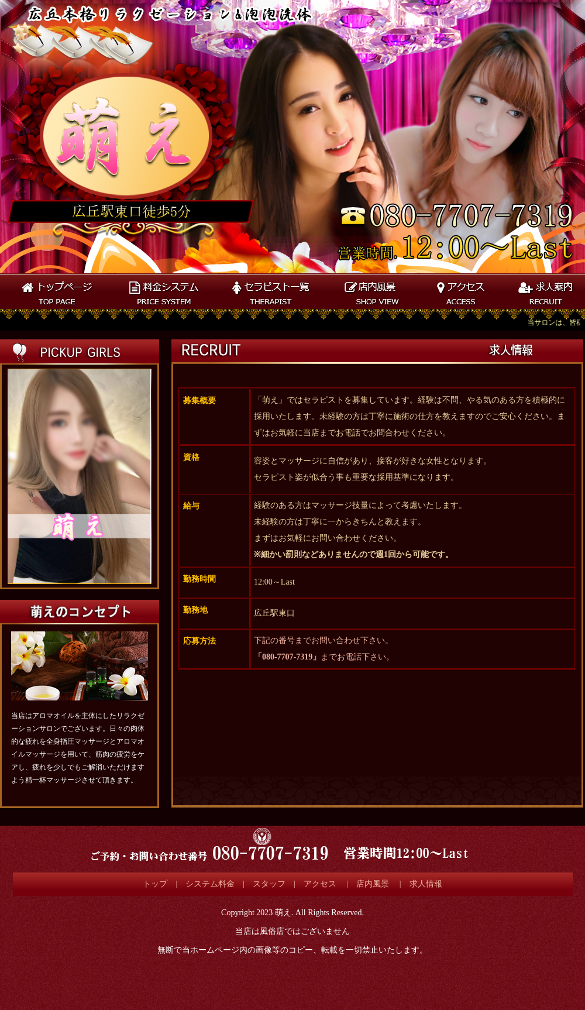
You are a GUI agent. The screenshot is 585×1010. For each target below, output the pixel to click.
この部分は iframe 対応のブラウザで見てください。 (79, 476)
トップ (155, 884)
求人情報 (426, 884)
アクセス (321, 884)
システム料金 (210, 884)
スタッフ (269, 884)
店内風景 (372, 884)
